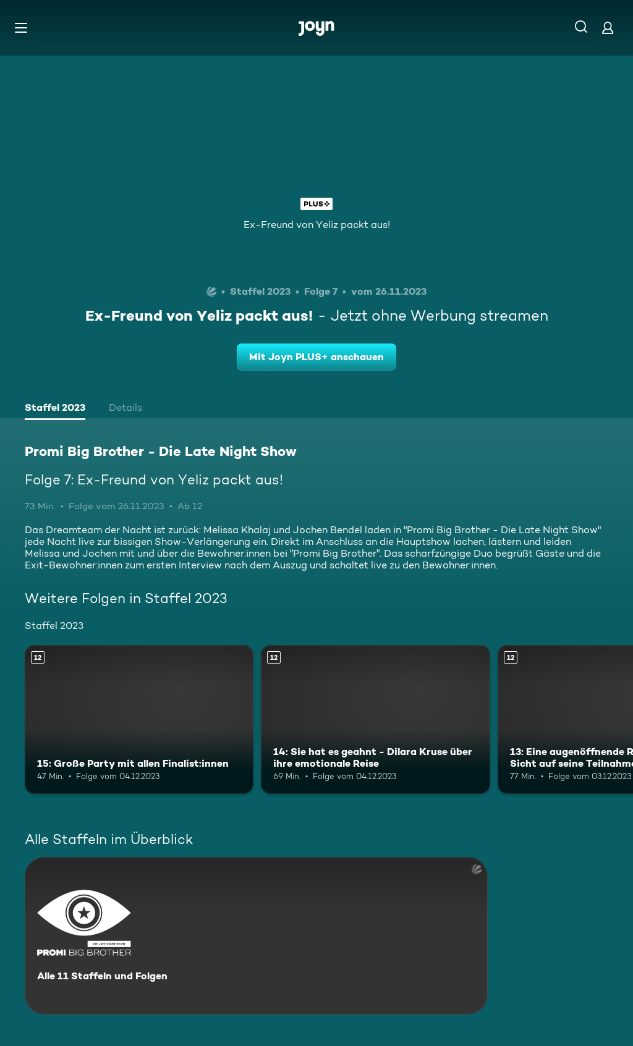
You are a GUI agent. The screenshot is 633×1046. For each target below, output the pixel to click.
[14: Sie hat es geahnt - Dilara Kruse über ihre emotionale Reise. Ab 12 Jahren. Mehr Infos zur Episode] (375, 719)
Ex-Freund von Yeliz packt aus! (317, 224)
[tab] (55, 409)
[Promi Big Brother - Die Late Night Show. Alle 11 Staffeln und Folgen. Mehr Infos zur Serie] (256, 935)
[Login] (607, 27)
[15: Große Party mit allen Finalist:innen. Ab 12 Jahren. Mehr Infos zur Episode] (139, 719)
